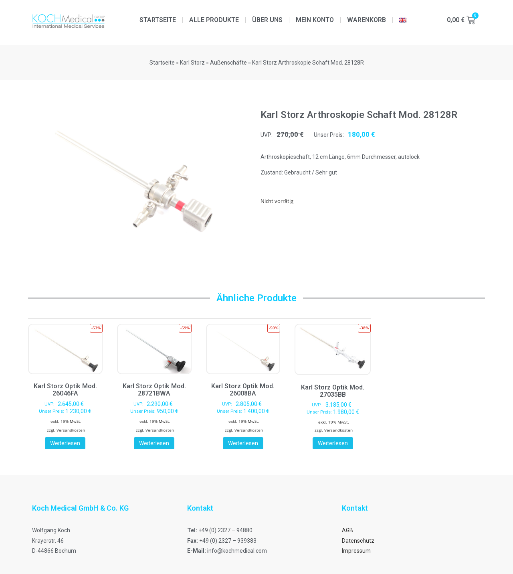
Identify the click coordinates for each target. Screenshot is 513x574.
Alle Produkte (214, 20)
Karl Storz (192, 62)
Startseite (157, 20)
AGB (347, 530)
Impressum (356, 551)
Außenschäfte (228, 62)
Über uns (267, 20)
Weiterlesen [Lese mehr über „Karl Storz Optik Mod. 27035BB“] (333, 443)
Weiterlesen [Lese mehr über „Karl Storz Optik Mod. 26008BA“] (243, 443)
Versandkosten (71, 430)
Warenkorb (366, 20)
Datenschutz (358, 540)
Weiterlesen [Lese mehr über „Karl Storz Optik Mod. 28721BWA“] (154, 443)
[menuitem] (403, 20)
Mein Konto (315, 20)
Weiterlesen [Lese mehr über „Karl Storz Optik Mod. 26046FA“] (65, 443)
